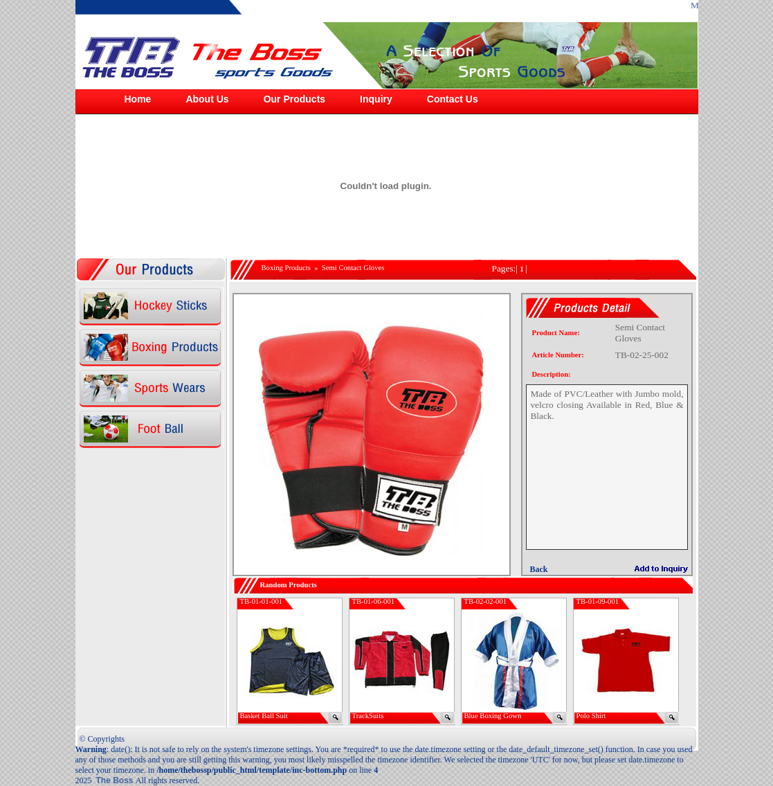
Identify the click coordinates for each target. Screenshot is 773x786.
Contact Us (452, 99)
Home (138, 99)
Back (538, 569)
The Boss (116, 780)
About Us (206, 99)
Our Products (294, 99)
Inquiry (376, 99)
